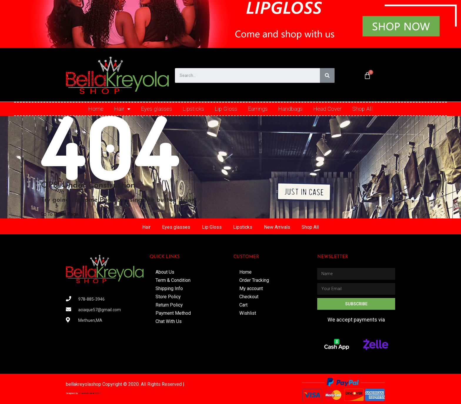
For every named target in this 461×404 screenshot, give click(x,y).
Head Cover (327, 108)
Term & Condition (173, 280)
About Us (165, 272)
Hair (122, 109)
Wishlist (247, 313)
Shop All (362, 108)
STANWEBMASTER (89, 393)
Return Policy (169, 305)
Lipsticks (193, 108)
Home (95, 108)
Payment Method (173, 313)
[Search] (327, 75)
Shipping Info (169, 288)
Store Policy (168, 296)
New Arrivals (277, 227)
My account (251, 288)
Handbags (290, 108)
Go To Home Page (59, 214)
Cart (243, 305)
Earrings (258, 108)
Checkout (248, 296)
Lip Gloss (226, 108)
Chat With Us (169, 321)
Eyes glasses (156, 108)
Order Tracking (254, 280)
